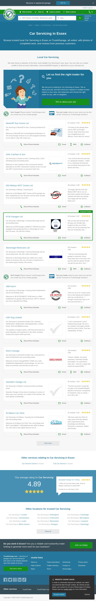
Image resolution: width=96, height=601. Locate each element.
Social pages (67, 569)
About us (34, 562)
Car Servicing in (18, 515)
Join (63, 3)
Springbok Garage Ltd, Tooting (69, 480)
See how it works (16, 568)
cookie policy (68, 589)
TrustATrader (27, 589)
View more (48, 443)
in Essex (33, 464)
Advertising (66, 562)
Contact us (66, 565)
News (33, 569)
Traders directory (52, 565)
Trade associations (53, 562)
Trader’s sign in (88, 8)
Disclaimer (82, 565)
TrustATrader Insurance (45, 589)
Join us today (81, 545)
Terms (49, 569)
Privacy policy (83, 562)
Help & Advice (36, 565)
